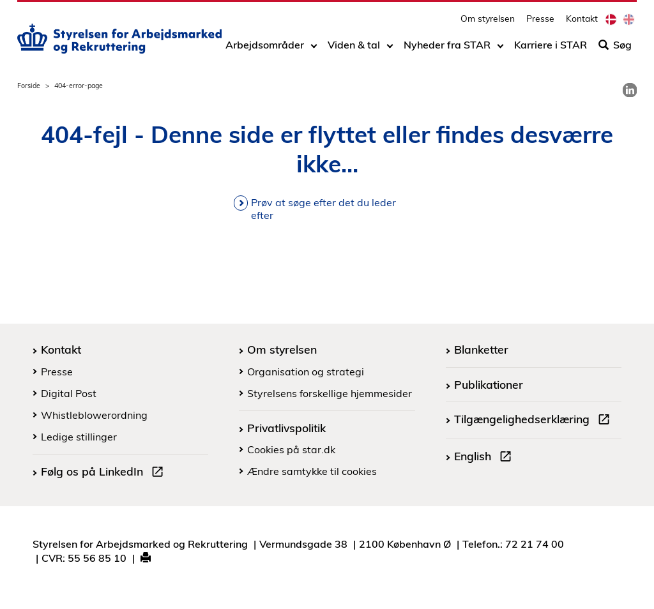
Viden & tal (354, 49)
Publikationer (488, 384)
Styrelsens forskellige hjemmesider (329, 393)
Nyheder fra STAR (447, 49)
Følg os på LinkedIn (105, 473)
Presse (540, 22)
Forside (28, 85)
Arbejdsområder (264, 49)
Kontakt (582, 22)
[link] (630, 90)
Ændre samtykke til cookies (312, 471)
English (485, 458)
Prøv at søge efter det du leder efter (323, 209)
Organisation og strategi (305, 371)
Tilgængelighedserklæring (534, 421)
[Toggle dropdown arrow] (314, 49)
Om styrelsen (487, 22)
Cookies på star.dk (291, 449)
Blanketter (481, 349)
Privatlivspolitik (286, 428)
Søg (615, 49)
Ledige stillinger (79, 436)
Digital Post (68, 393)
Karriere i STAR (550, 49)
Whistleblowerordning (94, 415)
